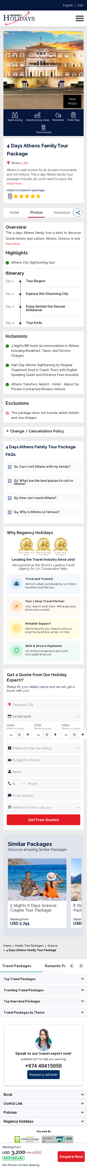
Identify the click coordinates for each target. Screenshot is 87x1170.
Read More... (15, 183)
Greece (52, 945)
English (68, 5)
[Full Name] (43, 772)
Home (7, 945)
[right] (81, 966)
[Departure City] (43, 704)
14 (46, 933)
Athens (19, 163)
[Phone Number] (43, 760)
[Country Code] (16, 783)
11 (79, 928)
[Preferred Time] (43, 807)
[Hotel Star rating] (43, 748)
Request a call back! (43, 1074)
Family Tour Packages (29, 945)
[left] (71, 966)
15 (52, 933)
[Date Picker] (43, 716)
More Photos (72, 101)
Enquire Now (71, 1157)
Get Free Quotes (43, 820)
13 (39, 933)
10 (73, 928)
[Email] (43, 795)
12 (32, 933)
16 (59, 933)
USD (80, 5)
